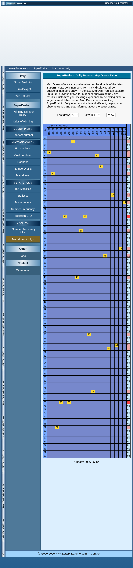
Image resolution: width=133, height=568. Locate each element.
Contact (95, 553)
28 (45, 234)
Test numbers (23, 202)
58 (45, 341)
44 (45, 291)
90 (45, 456)
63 (45, 359)
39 (45, 273)
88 (45, 449)
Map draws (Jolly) (23, 239)
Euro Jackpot (23, 89)
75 (45, 402)
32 (45, 248)
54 (45, 327)
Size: (87, 114)
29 (45, 238)
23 (45, 216)
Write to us (22, 270)
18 (45, 198)
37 (45, 266)
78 (45, 413)
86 (45, 441)
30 (45, 241)
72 (45, 391)
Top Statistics (23, 188)
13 (45, 181)
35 (45, 259)
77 (45, 409)
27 (45, 231)
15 (45, 188)
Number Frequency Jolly (23, 231)
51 (45, 316)
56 (45, 334)
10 (45, 170)
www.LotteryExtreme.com (71, 553)
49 (45, 309)
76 (45, 406)
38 (45, 270)
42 (45, 284)
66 (45, 370)
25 (45, 223)
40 (45, 277)
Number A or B (23, 168)
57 (45, 338)
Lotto (23, 255)
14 (45, 184)
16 (45, 191)
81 (45, 424)
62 (45, 356)
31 (45, 245)
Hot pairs (22, 161)
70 (45, 384)
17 (45, 195)
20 (45, 206)
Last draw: (63, 114)
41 (45, 281)
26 (45, 227)
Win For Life (22, 95)
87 (45, 445)
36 (45, 263)
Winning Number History (23, 113)
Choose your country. (116, 3)
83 (45, 431)
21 (45, 209)
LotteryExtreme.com (19, 68)
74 (45, 399)
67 (45, 374)
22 (45, 213)
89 (45, 452)
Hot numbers (23, 148)
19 (45, 202)
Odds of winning (23, 121)
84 (45, 434)
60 (45, 349)
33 (45, 252)
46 (45, 298)
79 (45, 416)
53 (45, 323)
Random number (23, 135)
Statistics (22, 195)
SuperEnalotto (41, 68)
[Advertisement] (32, 35)
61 (45, 352)
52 (45, 320)
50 (45, 313)
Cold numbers (22, 155)
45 (45, 295)
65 (45, 366)
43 (45, 288)
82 (45, 427)
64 (45, 363)
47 (45, 302)
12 (45, 177)
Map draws (23, 175)
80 (45, 420)
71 (45, 388)
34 (45, 256)
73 (45, 395)
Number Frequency (23, 209)
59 (45, 345)
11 (45, 173)
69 (45, 381)
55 (45, 331)
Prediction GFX (22, 215)
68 (45, 377)
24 (45, 220)
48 (45, 306)
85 (45, 438)
